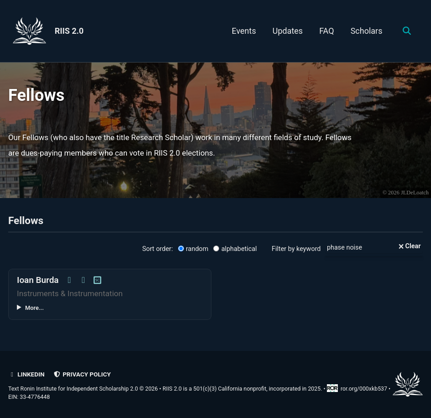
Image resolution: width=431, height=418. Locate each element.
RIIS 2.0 (69, 31)
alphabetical (235, 249)
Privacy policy (82, 374)
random (193, 249)
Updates (288, 31)
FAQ (326, 31)
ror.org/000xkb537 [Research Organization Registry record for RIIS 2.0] (358, 389)
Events (243, 31)
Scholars (367, 31)
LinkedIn (26, 374)
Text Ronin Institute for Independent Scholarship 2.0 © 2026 (83, 389)
